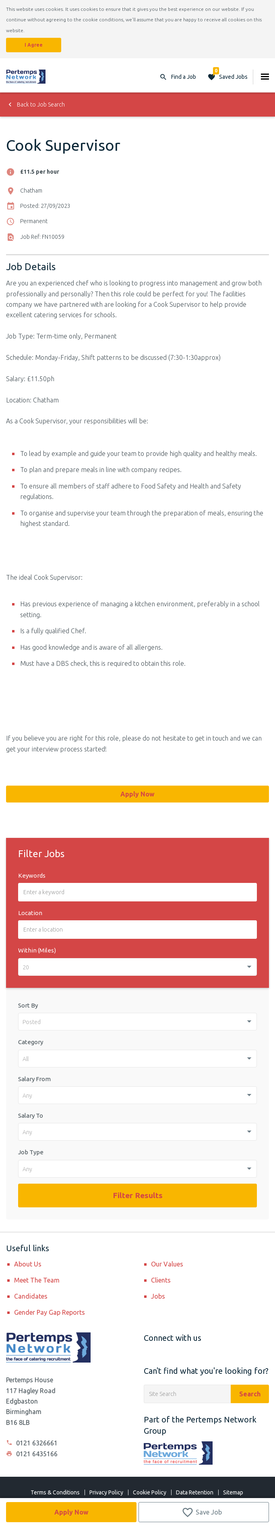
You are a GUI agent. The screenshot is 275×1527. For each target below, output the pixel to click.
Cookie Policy (149, 1492)
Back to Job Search (35, 104)
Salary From (34, 1078)
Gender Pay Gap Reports (49, 1312)
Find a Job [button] (183, 77)
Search (250, 1394)
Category (30, 1042)
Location (30, 912)
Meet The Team (37, 1280)
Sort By (28, 1005)
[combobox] (137, 967)
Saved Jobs (230, 75)
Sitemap (233, 1492)
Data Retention (194, 1492)
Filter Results (138, 1195)
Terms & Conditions (55, 1492)
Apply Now (71, 1512)
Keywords (31, 875)
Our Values (167, 1264)
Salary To (30, 1115)
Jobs (158, 1296)
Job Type (30, 1152)
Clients (161, 1280)
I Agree (34, 44)
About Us (27, 1264)
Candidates (31, 1296)
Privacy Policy (106, 1492)
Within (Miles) (37, 950)
